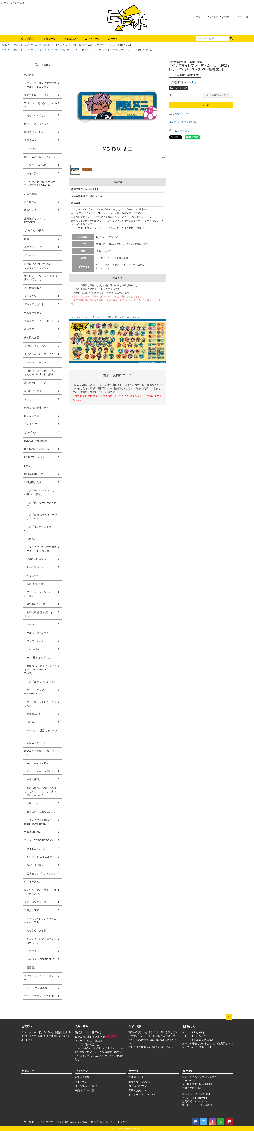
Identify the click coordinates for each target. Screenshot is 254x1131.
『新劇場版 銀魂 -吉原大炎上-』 (38, 614)
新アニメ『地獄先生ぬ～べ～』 (39, 752)
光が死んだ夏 (31, 337)
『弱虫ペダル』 (32, 951)
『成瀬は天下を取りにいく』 (40, 811)
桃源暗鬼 (29, 329)
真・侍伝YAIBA (32, 287)
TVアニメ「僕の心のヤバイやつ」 (40, 105)
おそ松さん (30, 202)
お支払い (27, 1026)
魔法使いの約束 (32, 391)
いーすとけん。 (32, 881)
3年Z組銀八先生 (33, 482)
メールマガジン (245, 17)
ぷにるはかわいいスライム (39, 354)
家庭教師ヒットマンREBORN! (35, 220)
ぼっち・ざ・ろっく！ (36, 123)
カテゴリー (28, 1070)
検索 (231, 38)
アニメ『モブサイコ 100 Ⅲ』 (40, 996)
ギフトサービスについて (142, 1094)
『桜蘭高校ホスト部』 (36, 930)
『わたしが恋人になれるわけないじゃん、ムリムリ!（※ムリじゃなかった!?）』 (40, 791)
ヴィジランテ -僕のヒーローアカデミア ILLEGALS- (39, 183)
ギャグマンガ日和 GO (36, 230)
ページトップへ (229, 1017)
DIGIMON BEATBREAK (37, 449)
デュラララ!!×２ (33, 312)
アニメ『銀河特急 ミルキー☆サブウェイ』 (40, 516)
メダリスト (30, 399)
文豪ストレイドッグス (36, 95)
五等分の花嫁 (31, 910)
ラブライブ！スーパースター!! (39, 977)
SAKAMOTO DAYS (34, 474)
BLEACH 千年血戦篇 (35, 440)
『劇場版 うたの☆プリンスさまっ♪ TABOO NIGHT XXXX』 (40, 669)
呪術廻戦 (29, 74)
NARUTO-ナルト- (34, 457)
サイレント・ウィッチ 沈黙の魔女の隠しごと (40, 277)
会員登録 (213, 17)
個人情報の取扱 (99, 1121)
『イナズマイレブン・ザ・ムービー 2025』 (30, 45)
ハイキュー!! (31, 575)
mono (27, 465)
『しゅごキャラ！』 (35, 742)
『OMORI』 (30, 148)
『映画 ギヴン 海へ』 (36, 583)
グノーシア (30, 255)
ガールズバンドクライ (36, 632)
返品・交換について (139, 1090)
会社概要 (188, 1070)
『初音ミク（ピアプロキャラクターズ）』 (40, 941)
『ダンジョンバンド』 (36, 641)
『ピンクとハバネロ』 (36, 165)
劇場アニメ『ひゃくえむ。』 (40, 156)
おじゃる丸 (30, 193)
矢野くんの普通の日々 (36, 407)
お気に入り (71, 38)
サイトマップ (120, 1121)
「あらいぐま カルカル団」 (39, 856)
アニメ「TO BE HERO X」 (39, 840)
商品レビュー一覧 (85, 1090)
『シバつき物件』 (34, 865)
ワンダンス (30, 432)
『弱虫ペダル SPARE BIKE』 (40, 959)
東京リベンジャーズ (35, 902)
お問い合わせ (45, 1121)
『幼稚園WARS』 (34, 713)
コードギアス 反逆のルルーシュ (40, 732)
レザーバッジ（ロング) (64, 50)
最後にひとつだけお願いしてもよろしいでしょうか (40, 265)
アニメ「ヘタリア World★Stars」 (34, 691)
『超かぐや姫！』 (34, 567)
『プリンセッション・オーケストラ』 (40, 594)
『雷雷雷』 (30, 967)
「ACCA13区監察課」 (36, 558)
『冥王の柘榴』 (32, 779)
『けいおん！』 (32, 722)
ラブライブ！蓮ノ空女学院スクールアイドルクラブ (40, 85)
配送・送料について (139, 1081)
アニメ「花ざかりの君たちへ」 (39, 528)
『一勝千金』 (31, 803)
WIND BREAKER (33, 832)
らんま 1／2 (30, 424)
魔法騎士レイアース (35, 382)
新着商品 (27, 38)
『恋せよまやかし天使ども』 (40, 771)
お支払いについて (138, 1086)
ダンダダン (30, 296)
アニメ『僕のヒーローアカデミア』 (40, 504)
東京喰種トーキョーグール (39, 321)
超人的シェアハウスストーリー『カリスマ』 (40, 892)
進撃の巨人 (30, 140)
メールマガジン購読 (86, 1086)
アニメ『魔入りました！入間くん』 (40, 703)
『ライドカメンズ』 (35, 848)
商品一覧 (48, 38)
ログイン (201, 17)
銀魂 (26, 238)
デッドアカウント (34, 304)
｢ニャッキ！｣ (31, 649)
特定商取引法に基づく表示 (72, 1121)
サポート (134, 1070)
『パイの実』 (31, 173)
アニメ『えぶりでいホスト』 (40, 681)
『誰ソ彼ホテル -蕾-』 (36, 604)
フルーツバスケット (35, 362)
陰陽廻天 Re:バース (35, 210)
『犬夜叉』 (30, 538)
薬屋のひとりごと (34, 247)
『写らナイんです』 (35, 115)
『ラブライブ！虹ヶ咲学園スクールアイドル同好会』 (40, 548)
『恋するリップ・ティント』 (40, 873)
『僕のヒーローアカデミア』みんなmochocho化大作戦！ (40, 372)
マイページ (92, 38)
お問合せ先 (189, 1026)
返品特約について (179, 114)
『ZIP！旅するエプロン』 (38, 657)
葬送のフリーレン (34, 131)
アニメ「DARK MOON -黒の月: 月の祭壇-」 (39, 492)
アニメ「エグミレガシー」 (39, 762)
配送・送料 (81, 1026)
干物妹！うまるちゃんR (37, 345)
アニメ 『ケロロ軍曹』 (37, 987)
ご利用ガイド (227, 17)
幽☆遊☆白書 (31, 415)
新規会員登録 (82, 1077)
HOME (4, 45)
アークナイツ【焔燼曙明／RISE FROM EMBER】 (39, 822)
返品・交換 (135, 1026)
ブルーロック (31, 624)
